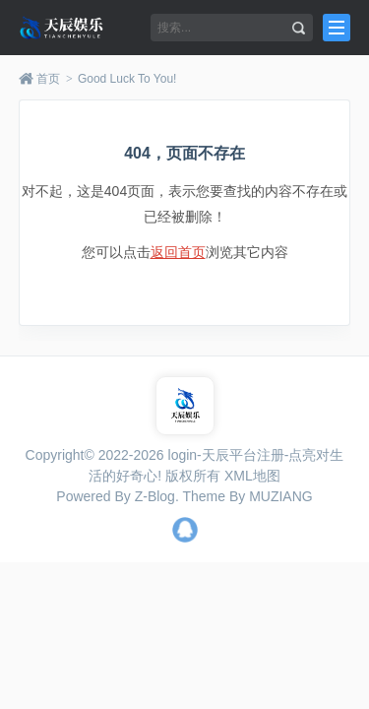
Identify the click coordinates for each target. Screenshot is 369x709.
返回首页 (178, 252)
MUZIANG (281, 496)
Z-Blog (155, 496)
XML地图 (252, 475)
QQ (185, 530)
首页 (48, 79)
